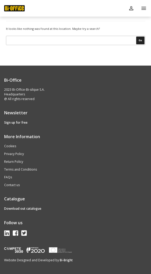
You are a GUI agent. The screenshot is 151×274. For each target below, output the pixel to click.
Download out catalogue (22, 208)
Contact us (12, 185)
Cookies (10, 146)
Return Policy (13, 161)
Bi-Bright (66, 260)
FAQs (8, 177)
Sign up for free (16, 122)
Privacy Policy (14, 154)
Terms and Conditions (20, 169)
